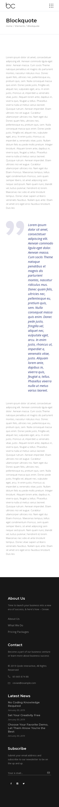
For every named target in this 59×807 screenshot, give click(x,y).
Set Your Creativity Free (24, 715)
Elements (20, 26)
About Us (14, 619)
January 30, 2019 (16, 710)
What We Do (15, 625)
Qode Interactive (26, 665)
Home (9, 26)
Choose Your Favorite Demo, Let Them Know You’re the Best (28, 728)
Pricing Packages (18, 632)
